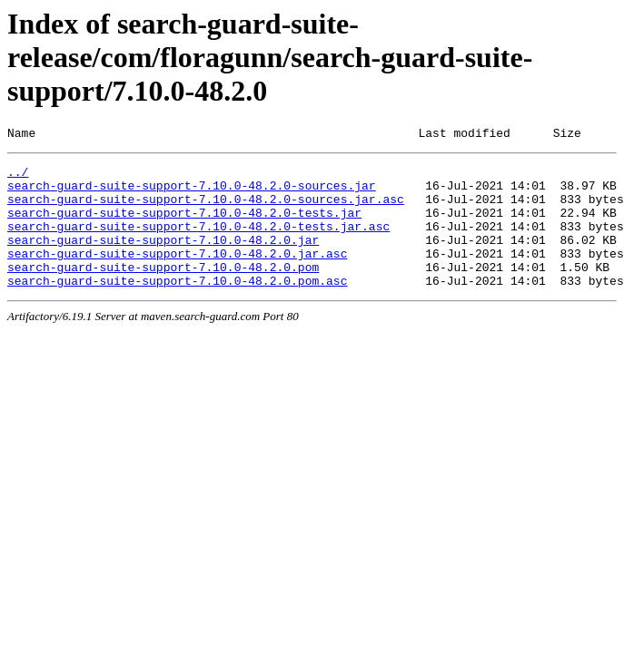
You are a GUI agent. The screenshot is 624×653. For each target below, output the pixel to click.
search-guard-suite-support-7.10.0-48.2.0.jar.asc (177, 275)
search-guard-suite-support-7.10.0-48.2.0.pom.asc (177, 307)
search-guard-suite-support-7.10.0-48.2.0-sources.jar (191, 193)
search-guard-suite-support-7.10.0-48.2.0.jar (163, 258)
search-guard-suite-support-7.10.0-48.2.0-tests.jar (184, 226)
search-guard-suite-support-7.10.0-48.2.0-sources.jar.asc (205, 209)
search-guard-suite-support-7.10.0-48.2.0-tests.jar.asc (198, 242)
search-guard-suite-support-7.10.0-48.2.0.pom (163, 291)
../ (17, 177)
